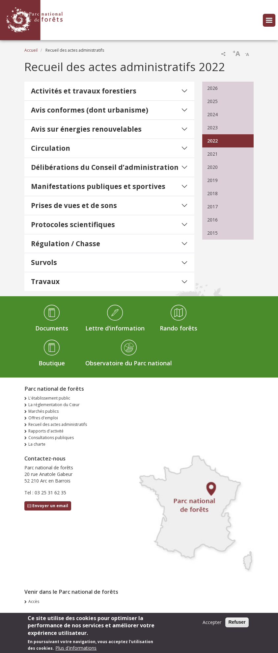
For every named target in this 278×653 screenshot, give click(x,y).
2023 (212, 127)
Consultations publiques (51, 437)
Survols (44, 262)
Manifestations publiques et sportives (98, 186)
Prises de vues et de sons (74, 205)
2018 (212, 193)
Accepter (212, 625)
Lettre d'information (115, 328)
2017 (212, 206)
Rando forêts (178, 328)
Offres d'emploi (43, 418)
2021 (212, 154)
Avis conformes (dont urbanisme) (89, 110)
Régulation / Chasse (65, 243)
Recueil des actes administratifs (57, 424)
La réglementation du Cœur (54, 404)
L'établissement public (49, 398)
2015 (212, 233)
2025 (212, 101)
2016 (212, 220)
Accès (33, 601)
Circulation (50, 148)
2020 (212, 167)
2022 (212, 141)
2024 (212, 114)
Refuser (236, 624)
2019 (212, 180)
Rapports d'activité (46, 431)
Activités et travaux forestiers (83, 90)
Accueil (31, 50)
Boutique (52, 363)
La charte (36, 444)
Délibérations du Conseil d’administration (105, 167)
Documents (51, 328)
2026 (212, 88)
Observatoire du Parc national (128, 363)
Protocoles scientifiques (73, 224)
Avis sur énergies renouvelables (86, 129)
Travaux (45, 281)
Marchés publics (43, 411)
